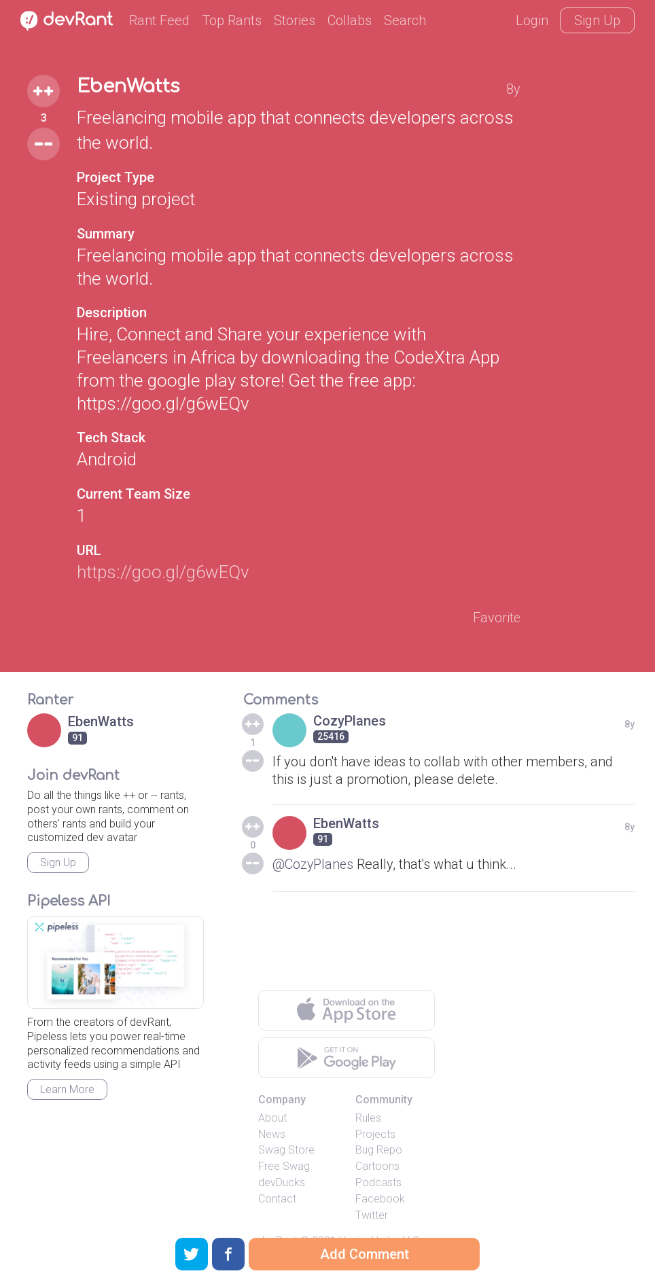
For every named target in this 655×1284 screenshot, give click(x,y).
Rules (368, 1118)
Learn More (67, 1090)
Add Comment (364, 1254)
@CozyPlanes (313, 865)
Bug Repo (378, 1151)
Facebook (380, 1199)
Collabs (350, 20)
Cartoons (377, 1166)
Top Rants (232, 20)
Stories (294, 20)
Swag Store (286, 1151)
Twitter (371, 1215)
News (271, 1134)
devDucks (281, 1183)
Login (532, 20)
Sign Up (597, 20)
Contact (277, 1199)
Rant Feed (159, 20)
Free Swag (284, 1166)
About (272, 1118)
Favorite (496, 618)
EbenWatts (130, 87)
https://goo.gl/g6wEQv (163, 572)
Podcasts (378, 1183)
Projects (375, 1134)
